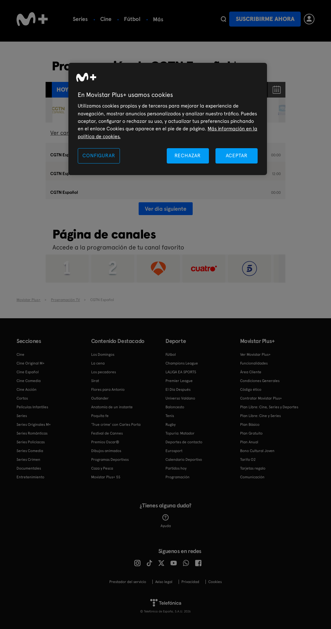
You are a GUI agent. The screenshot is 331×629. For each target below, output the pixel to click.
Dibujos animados (106, 451)
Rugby (170, 424)
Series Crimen (28, 459)
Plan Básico (249, 424)
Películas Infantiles (32, 407)
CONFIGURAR (98, 156)
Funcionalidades (254, 363)
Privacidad (190, 582)
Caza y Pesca (102, 468)
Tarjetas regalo (252, 468)
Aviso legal (163, 582)
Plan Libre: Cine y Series (260, 416)
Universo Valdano (180, 398)
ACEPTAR (237, 156)
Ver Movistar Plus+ (255, 354)
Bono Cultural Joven (257, 451)
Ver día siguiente (165, 208)
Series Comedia (30, 451)
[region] (167, 119)
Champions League (182, 363)
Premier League (179, 381)
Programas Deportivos (110, 459)
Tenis (170, 416)
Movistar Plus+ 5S (105, 477)
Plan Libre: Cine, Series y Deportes (269, 407)
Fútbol (132, 19)
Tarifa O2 (248, 459)
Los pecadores (103, 372)
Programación (178, 477)
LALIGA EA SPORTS (181, 372)
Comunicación (252, 477)
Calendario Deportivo (184, 459)
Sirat (95, 381)
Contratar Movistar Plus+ (261, 398)
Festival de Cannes (107, 433)
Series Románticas (32, 433)
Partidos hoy (176, 468)
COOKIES (215, 582)
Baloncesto (175, 407)
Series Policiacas (31, 442)
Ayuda (166, 521)
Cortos (22, 398)
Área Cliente (250, 372)
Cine (105, 19)
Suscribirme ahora (265, 19)
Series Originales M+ (34, 424)
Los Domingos (102, 354)
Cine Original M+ (31, 363)
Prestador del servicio (127, 582)
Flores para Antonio (108, 389)
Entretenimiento (30, 477)
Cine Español (28, 372)
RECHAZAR (188, 156)
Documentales (29, 468)
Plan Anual (249, 442)
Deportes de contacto (184, 442)
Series (80, 19)
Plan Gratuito (251, 433)
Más (158, 19)
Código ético (250, 389)
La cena (98, 363)
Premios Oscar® (105, 442)
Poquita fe (100, 416)
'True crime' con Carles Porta (116, 424)
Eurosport (174, 451)
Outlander (100, 398)
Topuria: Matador (180, 433)
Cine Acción (27, 389)
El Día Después (178, 389)
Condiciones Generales (259, 381)
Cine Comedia (29, 381)
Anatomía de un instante (112, 407)
